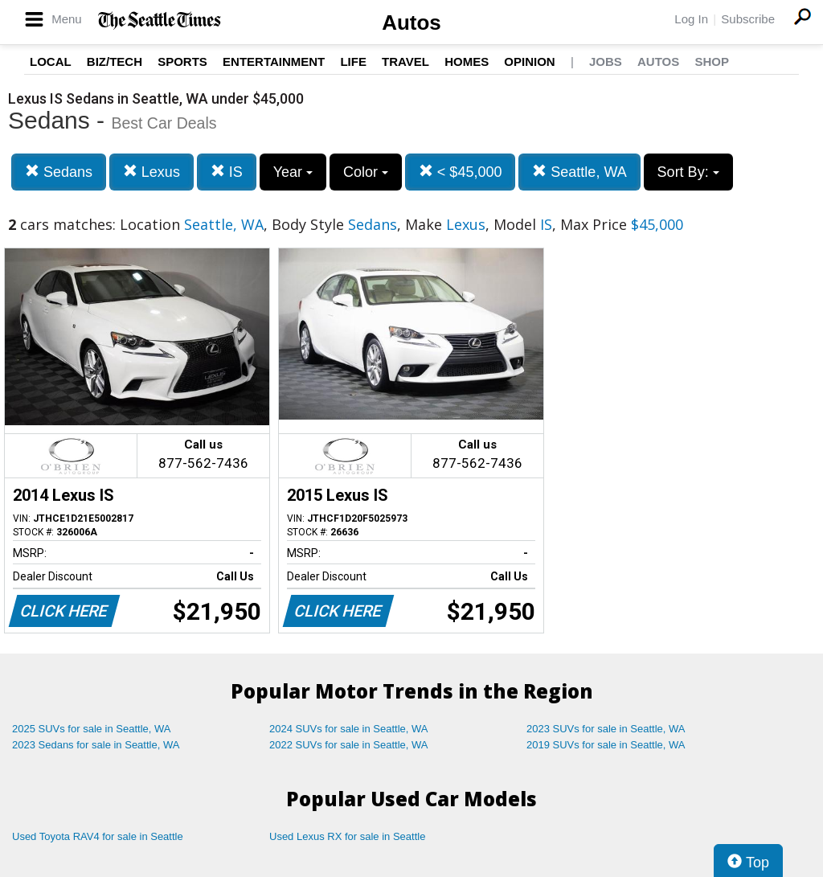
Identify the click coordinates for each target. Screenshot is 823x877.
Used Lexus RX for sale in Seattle (347, 836)
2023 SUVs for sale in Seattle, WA (606, 729)
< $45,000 (460, 171)
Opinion (529, 61)
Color (365, 172)
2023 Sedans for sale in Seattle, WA (95, 745)
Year (293, 172)
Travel (405, 61)
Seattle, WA (579, 171)
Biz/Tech (114, 61)
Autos (411, 22)
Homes (466, 61)
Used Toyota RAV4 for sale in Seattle (97, 836)
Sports (182, 61)
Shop (711, 61)
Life (353, 61)
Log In (691, 19)
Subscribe (748, 19)
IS (227, 171)
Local (51, 61)
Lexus (151, 171)
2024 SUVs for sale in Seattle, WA (348, 729)
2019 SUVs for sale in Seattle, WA (606, 745)
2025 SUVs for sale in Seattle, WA (91, 729)
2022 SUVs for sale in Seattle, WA (348, 745)
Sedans (58, 171)
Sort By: (688, 172)
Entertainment (274, 61)
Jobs (605, 61)
